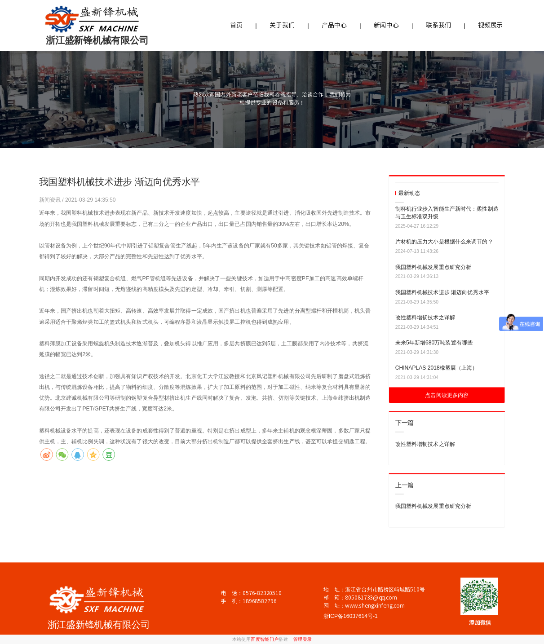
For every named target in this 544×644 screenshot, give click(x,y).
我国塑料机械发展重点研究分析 (433, 267)
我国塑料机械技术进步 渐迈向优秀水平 (442, 292)
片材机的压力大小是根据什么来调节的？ (444, 241)
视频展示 (490, 25)
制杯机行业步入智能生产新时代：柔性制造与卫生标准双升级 (447, 213)
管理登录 (302, 639)
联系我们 (438, 25)
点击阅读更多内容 (447, 395)
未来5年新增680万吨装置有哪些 (434, 343)
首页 (236, 25)
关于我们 (282, 25)
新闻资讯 (50, 199)
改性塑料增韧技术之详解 (425, 317)
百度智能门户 (265, 639)
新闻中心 (386, 25)
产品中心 (334, 25)
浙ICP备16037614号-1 (350, 616)
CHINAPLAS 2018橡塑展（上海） (436, 368)
